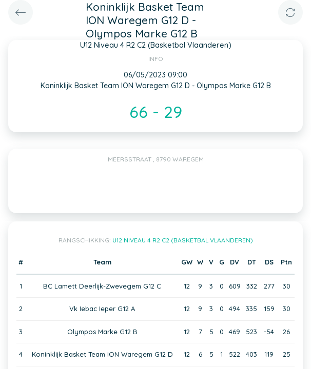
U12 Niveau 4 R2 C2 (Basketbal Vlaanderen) (182, 240)
